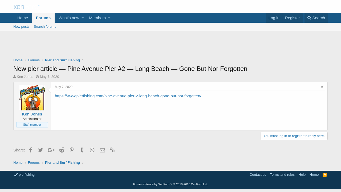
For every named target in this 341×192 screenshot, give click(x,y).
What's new (69, 17)
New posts (21, 27)
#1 (323, 87)
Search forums (45, 27)
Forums (43, 17)
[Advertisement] (170, 46)
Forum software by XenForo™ (170, 184)
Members (97, 17)
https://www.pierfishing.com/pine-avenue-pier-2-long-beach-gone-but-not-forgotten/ (128, 96)
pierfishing (24, 175)
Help (302, 175)
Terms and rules (282, 175)
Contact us (258, 175)
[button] (82, 18)
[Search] (316, 18)
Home (22, 17)
